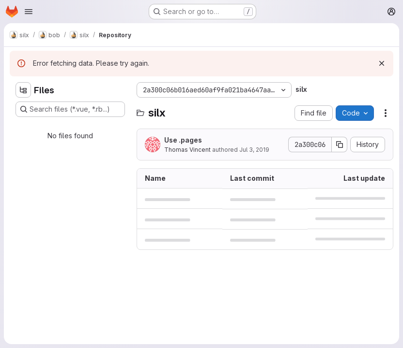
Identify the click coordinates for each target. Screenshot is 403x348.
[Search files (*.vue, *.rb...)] (70, 109)
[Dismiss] (382, 63)
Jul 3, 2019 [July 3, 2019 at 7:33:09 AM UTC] (254, 149)
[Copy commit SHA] (339, 144)
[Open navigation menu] (28, 11)
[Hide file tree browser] (23, 90)
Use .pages (183, 140)
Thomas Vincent (187, 149)
